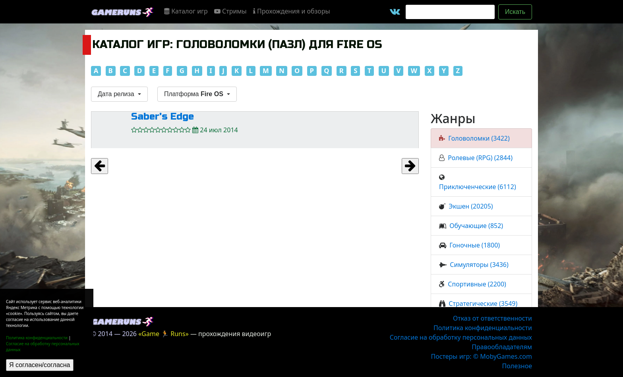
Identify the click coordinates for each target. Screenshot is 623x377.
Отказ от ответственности (492, 318)
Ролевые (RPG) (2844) (480, 157)
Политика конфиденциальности (37, 337)
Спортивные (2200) (477, 284)
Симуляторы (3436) (479, 264)
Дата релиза (117, 94)
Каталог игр (186, 11)
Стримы (230, 11)
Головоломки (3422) (478, 138)
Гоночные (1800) (474, 245)
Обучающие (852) (476, 225)
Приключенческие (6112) (477, 186)
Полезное (517, 366)
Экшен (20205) (471, 206)
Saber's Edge (162, 116)
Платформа (194, 94)
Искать (515, 11)
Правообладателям (502, 346)
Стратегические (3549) (483, 303)
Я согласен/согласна (39, 365)
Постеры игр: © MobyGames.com (481, 356)
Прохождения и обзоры (291, 11)
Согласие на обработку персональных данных (461, 337)
